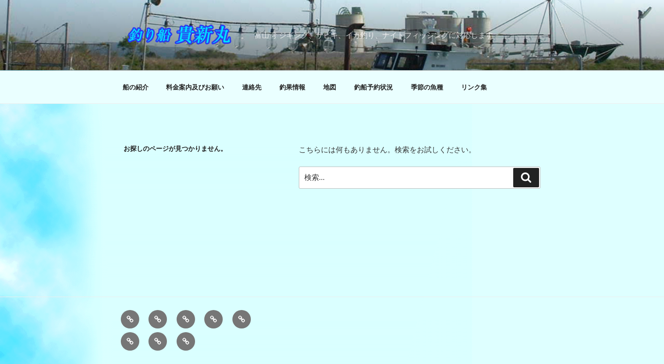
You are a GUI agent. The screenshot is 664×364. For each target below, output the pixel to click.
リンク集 (474, 87)
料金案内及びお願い (195, 87)
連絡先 (251, 87)
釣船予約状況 (373, 87)
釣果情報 (292, 87)
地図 (329, 87)
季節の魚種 (427, 87)
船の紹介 (135, 87)
